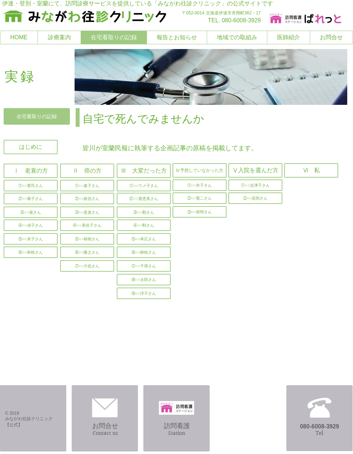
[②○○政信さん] (87, 198)
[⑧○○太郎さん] (144, 279)
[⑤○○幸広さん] (144, 239)
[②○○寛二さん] (200, 198)
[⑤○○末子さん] (31, 239)
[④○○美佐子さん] (87, 225)
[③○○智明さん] (200, 212)
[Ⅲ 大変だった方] (144, 171)
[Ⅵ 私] (311, 170)
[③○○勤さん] (144, 212)
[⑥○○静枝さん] (144, 252)
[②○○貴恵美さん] (144, 198)
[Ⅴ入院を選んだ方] (255, 170)
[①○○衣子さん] (200, 185)
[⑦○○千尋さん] (144, 266)
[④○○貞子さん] (31, 225)
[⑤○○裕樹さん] (87, 239)
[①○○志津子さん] (255, 185)
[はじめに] (31, 147)
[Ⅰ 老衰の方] (31, 171)
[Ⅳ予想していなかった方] (200, 170)
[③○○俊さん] (31, 212)
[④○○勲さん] (144, 225)
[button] (87, 266)
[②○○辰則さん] (255, 198)
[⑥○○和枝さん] (31, 252)
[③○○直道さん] (87, 212)
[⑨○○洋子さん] (144, 293)
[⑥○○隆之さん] (87, 252)
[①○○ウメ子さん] (144, 185)
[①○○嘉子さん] (87, 185)
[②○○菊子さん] (31, 198)
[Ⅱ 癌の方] (87, 171)
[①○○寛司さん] (31, 185)
